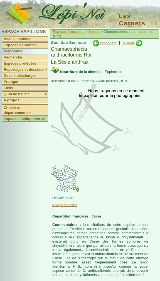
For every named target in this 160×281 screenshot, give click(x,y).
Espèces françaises (68, 32)
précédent (108, 43)
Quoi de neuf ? (26, 94)
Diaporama (13, 51)
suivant (128, 43)
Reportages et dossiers (26, 69)
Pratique (11, 82)
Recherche (13, 57)
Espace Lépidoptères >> (24, 119)
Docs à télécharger (20, 76)
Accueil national (17, 39)
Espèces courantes (20, 45)
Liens (8, 88)
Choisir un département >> (17, 110)
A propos (11, 100)
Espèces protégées (20, 63)
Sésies (93, 32)
